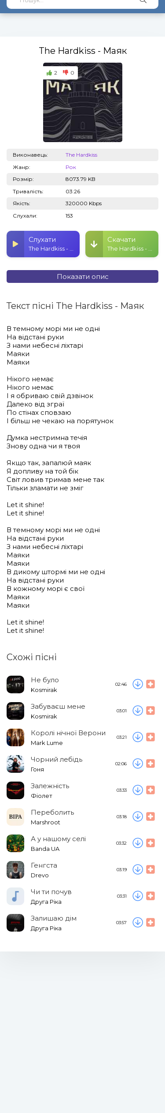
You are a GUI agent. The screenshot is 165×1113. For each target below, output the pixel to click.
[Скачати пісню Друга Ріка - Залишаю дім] (137, 922)
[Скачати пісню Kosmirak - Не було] (137, 684)
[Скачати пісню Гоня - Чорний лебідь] (137, 764)
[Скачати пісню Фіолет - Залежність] (137, 790)
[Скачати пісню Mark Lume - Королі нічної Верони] (137, 737)
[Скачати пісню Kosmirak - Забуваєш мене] (137, 711)
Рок (71, 167)
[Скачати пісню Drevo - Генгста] (137, 869)
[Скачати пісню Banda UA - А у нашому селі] (137, 843)
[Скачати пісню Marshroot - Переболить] (137, 816)
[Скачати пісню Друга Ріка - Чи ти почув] (137, 896)
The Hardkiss (81, 154)
